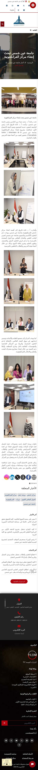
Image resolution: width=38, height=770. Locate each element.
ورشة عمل (21, 495)
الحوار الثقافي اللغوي (28, 499)
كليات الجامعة (31, 699)
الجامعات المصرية (29, 677)
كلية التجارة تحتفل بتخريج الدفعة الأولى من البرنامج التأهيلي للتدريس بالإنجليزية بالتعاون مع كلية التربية (19, 532)
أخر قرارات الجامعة (19, 581)
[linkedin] (7, 5)
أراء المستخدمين (30, 733)
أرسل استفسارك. (19, 633)
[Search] (2, 24)
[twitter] (24, 5)
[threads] (18, 10)
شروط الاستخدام (27, 758)
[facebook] (29, 5)
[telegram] (24, 10)
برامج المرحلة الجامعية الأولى (26, 702)
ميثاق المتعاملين (10, 758)
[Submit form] (5, 723)
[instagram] (12, 5)
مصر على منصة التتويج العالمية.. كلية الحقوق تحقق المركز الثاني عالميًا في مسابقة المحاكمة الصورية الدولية (19, 521)
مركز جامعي (31, 495)
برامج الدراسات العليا (28, 704)
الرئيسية (30, 63)
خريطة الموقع (31, 674)
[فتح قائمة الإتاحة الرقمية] (33, 5)
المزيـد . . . (32, 687)
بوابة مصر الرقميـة (29, 682)
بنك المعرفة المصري (28, 679)
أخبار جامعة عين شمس (16, 63)
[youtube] (18, 5)
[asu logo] (19, 20)
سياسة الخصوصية (10, 754)
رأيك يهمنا (33, 729)
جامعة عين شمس (29, 504)
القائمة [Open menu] (33, 30)
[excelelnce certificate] (7, 762)
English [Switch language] (12, 10)
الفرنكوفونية (10, 499)
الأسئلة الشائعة (28, 754)
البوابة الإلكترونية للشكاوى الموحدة (24, 685)
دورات (18, 499)
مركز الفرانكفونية (11, 495)
